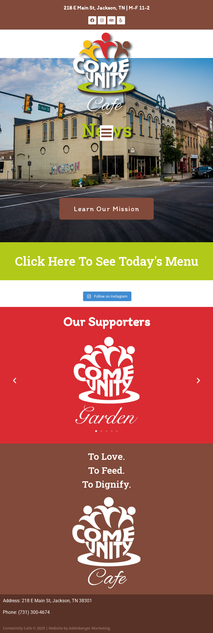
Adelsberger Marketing (89, 628)
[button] (14, 380)
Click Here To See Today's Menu (106, 261)
